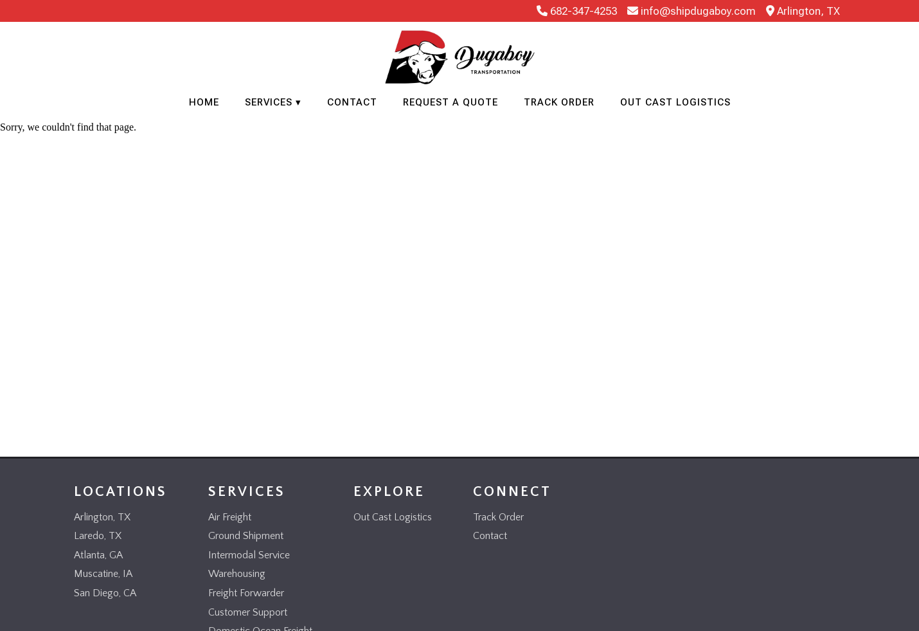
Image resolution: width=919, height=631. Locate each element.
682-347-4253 (577, 11)
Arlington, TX (803, 11)
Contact (352, 102)
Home (204, 102)
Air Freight (229, 517)
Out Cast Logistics (675, 102)
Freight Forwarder (246, 593)
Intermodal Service (249, 555)
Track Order (559, 102)
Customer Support (247, 612)
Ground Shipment (245, 536)
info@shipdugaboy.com (691, 11)
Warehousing (236, 574)
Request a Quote (450, 102)
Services (268, 102)
